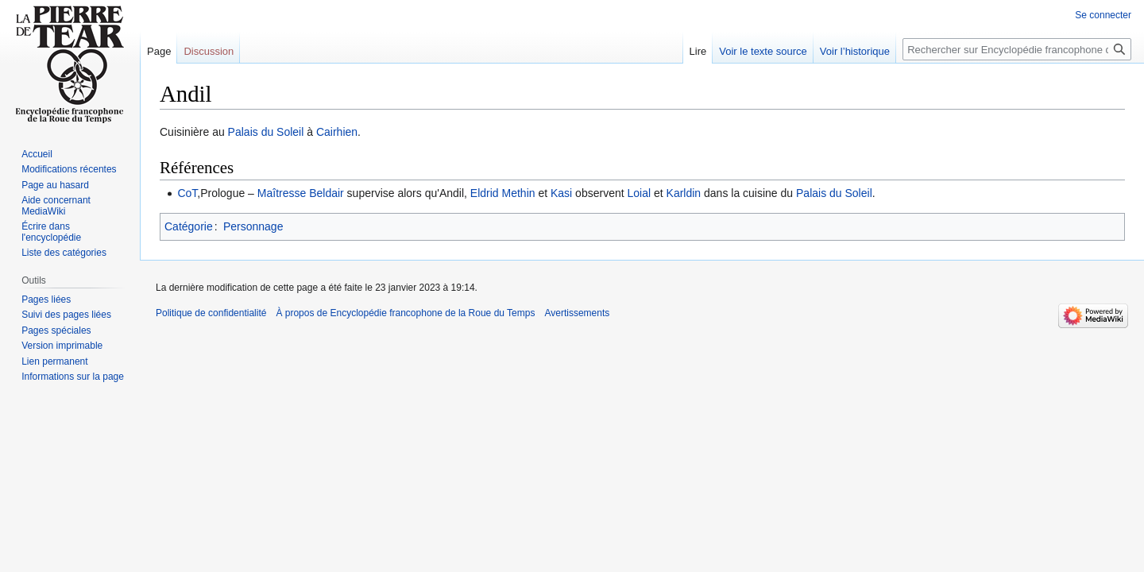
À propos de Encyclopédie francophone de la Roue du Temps (405, 313)
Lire (698, 51)
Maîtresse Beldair (300, 193)
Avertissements (576, 313)
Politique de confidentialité (211, 313)
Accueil (36, 154)
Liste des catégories (63, 252)
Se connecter (1103, 15)
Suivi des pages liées (66, 314)
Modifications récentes (68, 169)
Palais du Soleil (266, 132)
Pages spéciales (56, 330)
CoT (187, 193)
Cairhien (337, 132)
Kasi (561, 193)
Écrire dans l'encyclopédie (51, 232)
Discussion (209, 51)
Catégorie (188, 226)
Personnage (253, 226)
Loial (639, 193)
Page (159, 51)
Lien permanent (54, 361)
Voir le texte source (763, 51)
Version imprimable (61, 345)
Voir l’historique (855, 51)
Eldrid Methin (502, 193)
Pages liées (46, 299)
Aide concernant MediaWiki (56, 206)
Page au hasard (55, 185)
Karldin (684, 193)
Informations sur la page (72, 376)
